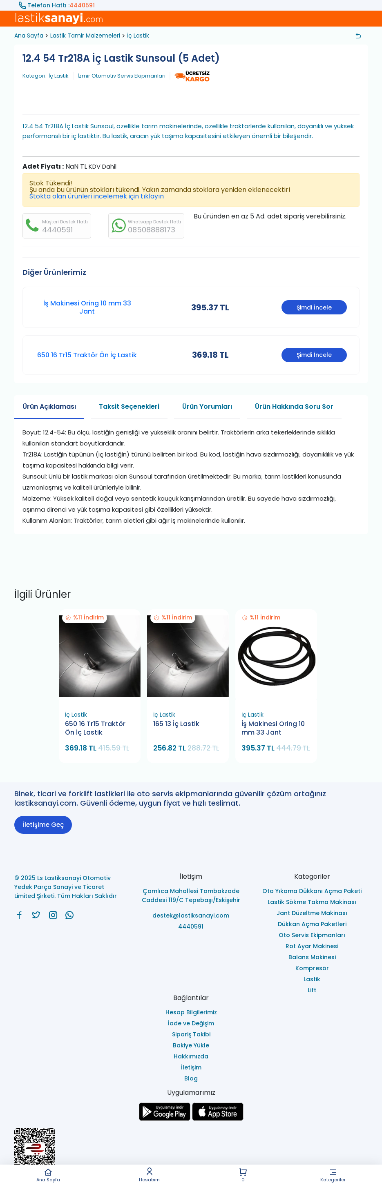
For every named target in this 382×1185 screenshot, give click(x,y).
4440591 (82, 5)
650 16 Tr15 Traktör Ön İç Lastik (87, 355)
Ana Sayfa (48, 1175)
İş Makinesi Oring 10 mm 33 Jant (87, 307)
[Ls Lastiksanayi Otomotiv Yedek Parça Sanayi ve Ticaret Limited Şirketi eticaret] (190, 1153)
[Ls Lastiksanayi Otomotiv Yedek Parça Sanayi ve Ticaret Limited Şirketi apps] (217, 1118)
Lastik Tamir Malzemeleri (85, 35)
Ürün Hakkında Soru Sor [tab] (294, 406)
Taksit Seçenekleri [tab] (129, 406)
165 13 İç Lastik (176, 723)
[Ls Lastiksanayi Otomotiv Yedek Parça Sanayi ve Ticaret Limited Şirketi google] (164, 1118)
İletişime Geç (43, 824)
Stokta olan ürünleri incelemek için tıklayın (96, 196)
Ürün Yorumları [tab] (207, 406)
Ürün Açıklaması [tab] (49, 406)
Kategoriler (333, 1175)
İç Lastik (138, 35)
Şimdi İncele (314, 307)
